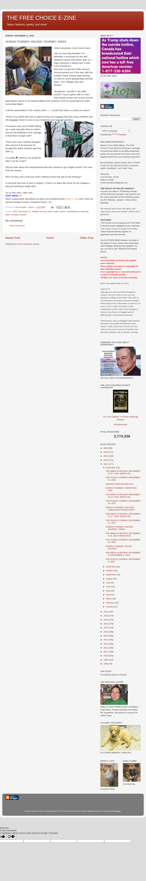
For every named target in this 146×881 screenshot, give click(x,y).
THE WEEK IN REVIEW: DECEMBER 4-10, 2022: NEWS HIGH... (123, 534)
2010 (106, 656)
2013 (106, 644)
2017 (106, 628)
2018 (106, 624)
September (111, 574)
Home (50, 237)
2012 (106, 648)
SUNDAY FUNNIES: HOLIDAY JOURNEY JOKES (120, 528)
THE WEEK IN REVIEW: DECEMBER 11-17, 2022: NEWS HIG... (123, 515)
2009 (106, 660)
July (108, 582)
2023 (106, 460)
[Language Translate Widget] (115, 130)
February (110, 603)
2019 (106, 620)
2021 (106, 612)
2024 (106, 456)
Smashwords (120, 424)
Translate (119, 134)
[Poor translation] (11, 836)
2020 (106, 616)
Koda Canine (60, 211)
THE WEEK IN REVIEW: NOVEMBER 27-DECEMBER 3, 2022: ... (123, 554)
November (111, 567)
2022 (15, 211)
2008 (106, 664)
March (109, 598)
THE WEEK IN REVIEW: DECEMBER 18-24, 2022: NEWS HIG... (123, 495)
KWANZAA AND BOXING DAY (120, 484)
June (108, 586)
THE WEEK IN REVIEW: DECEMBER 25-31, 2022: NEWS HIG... (123, 472)
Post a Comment (17, 225)
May (108, 591)
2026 (106, 448)
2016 (106, 632)
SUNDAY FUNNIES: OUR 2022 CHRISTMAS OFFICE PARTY (120, 508)
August (109, 579)
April (108, 595)
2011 (106, 652)
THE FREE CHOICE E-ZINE (41, 18)
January (110, 607)
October (110, 570)
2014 (106, 640)
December (111, 467)
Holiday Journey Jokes (42, 211)
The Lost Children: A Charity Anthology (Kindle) (120, 416)
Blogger (117, 811)
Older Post (87, 237)
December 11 (24, 211)
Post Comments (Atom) (28, 244)
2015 (106, 636)
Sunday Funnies (18, 215)
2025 (106, 452)
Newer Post (12, 237)
